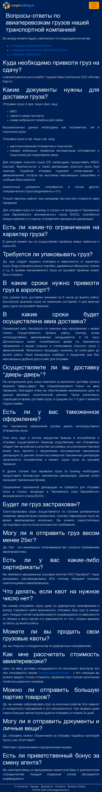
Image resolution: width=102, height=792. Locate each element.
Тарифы (34, 787)
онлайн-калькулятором (54, 673)
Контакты (60, 787)
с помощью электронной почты (31, 46)
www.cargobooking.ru (58, 790)
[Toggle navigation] (94, 5)
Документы (47, 787)
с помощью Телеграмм (25, 54)
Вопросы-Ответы (76, 787)
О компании (22, 787)
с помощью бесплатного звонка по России (38, 50)
